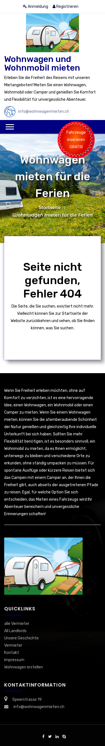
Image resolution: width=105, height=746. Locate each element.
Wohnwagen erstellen (23, 667)
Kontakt (11, 652)
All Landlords (15, 631)
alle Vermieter (16, 623)
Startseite (50, 207)
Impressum (14, 660)
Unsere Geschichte (21, 638)
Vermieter (13, 645)
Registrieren (65, 6)
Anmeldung (35, 6)
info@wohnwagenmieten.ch (43, 111)
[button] (10, 127)
